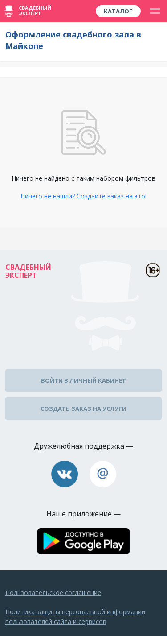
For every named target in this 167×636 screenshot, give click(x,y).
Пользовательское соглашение (53, 592)
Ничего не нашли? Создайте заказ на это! (83, 196)
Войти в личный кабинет (83, 380)
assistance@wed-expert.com (103, 474)
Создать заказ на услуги (83, 409)
